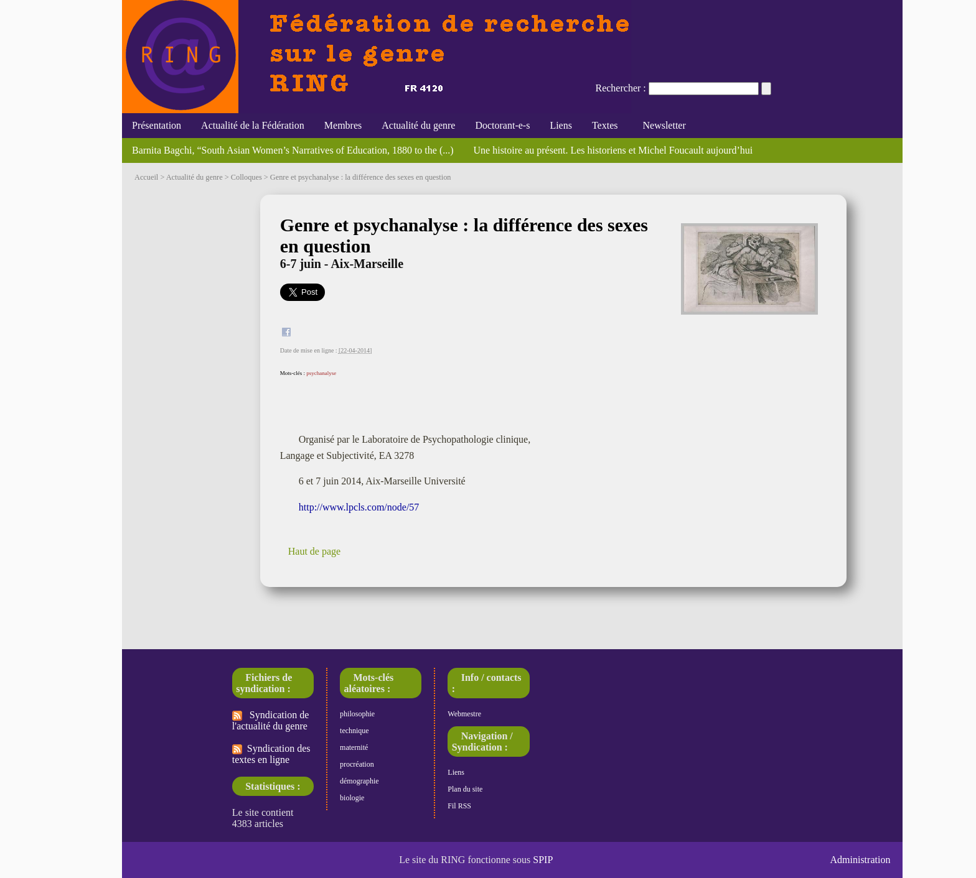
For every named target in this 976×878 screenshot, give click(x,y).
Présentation (156, 125)
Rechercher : (620, 88)
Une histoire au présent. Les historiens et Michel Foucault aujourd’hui (613, 150)
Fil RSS (459, 806)
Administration (860, 859)
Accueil (146, 177)
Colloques (246, 177)
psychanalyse (321, 373)
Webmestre (464, 713)
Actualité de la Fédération (252, 125)
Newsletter (661, 125)
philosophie (357, 713)
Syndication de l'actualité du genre (270, 720)
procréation (357, 764)
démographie (359, 781)
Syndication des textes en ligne (271, 754)
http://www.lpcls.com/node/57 (359, 507)
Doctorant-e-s (502, 125)
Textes (605, 125)
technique (354, 730)
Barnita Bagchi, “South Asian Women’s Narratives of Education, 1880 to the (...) (293, 150)
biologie (352, 797)
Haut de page (314, 551)
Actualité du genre (418, 125)
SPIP (543, 859)
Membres (343, 125)
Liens (561, 125)
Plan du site (465, 789)
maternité (354, 747)
